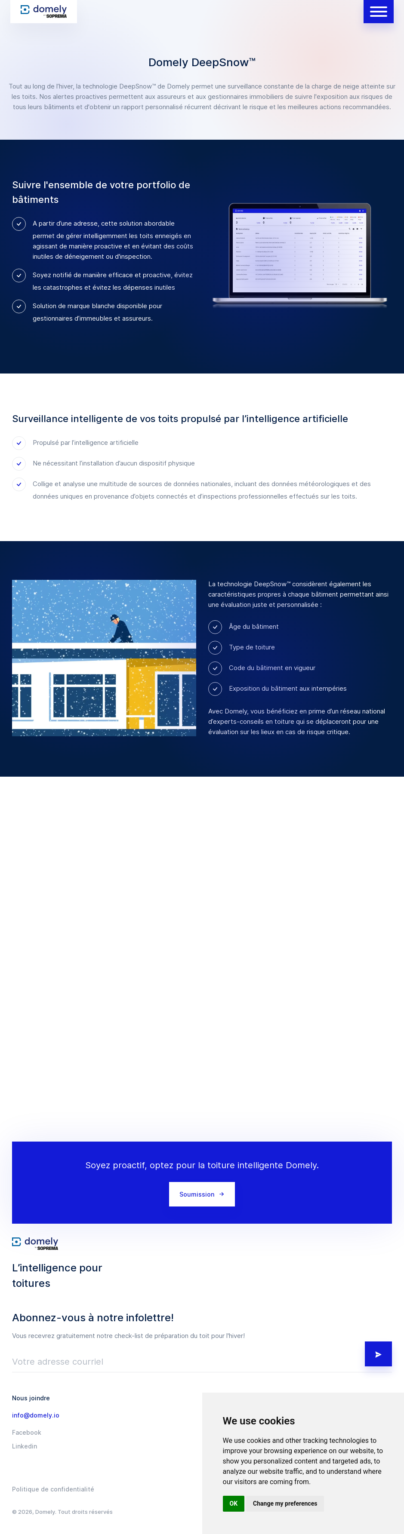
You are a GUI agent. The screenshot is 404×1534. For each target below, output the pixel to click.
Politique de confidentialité (53, 1489)
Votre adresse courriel (57, 1361)
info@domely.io (35, 1415)
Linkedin (24, 1446)
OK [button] (234, 1503)
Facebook (26, 1432)
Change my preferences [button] (285, 1503)
